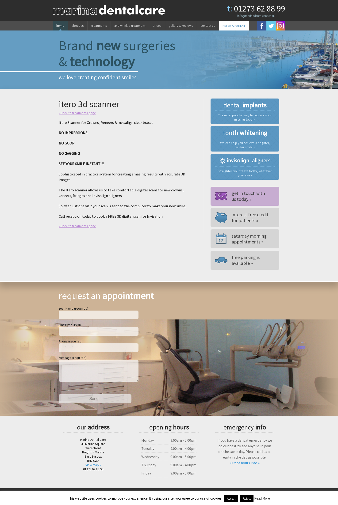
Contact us (207, 25)
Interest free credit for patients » (250, 217)
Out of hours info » (245, 466)
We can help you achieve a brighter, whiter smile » (245, 145)
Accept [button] (231, 499)
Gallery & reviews (181, 25)
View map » (93, 469)
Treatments (99, 25)
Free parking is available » (246, 260)
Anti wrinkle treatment (129, 25)
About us (78, 25)
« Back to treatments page (77, 113)
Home (60, 25)
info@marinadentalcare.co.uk (256, 16)
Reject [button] (247, 499)
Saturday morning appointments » (249, 239)
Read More (262, 498)
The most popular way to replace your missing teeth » (245, 117)
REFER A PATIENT (234, 25)
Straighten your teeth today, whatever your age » (245, 173)
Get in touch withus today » (248, 196)
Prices (157, 25)
